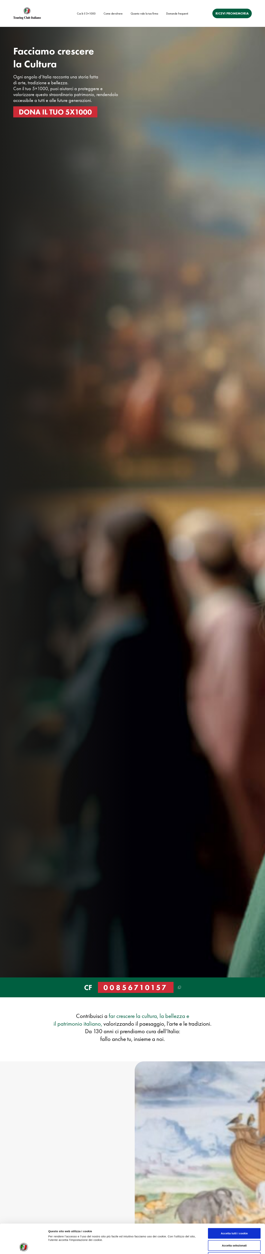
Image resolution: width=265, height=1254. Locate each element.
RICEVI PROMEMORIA (232, 13)
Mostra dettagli (191, 1246)
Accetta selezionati (234, 1217)
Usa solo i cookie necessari (234, 1229)
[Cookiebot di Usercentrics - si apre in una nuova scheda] (24, 1247)
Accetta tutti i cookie (234, 1205)
